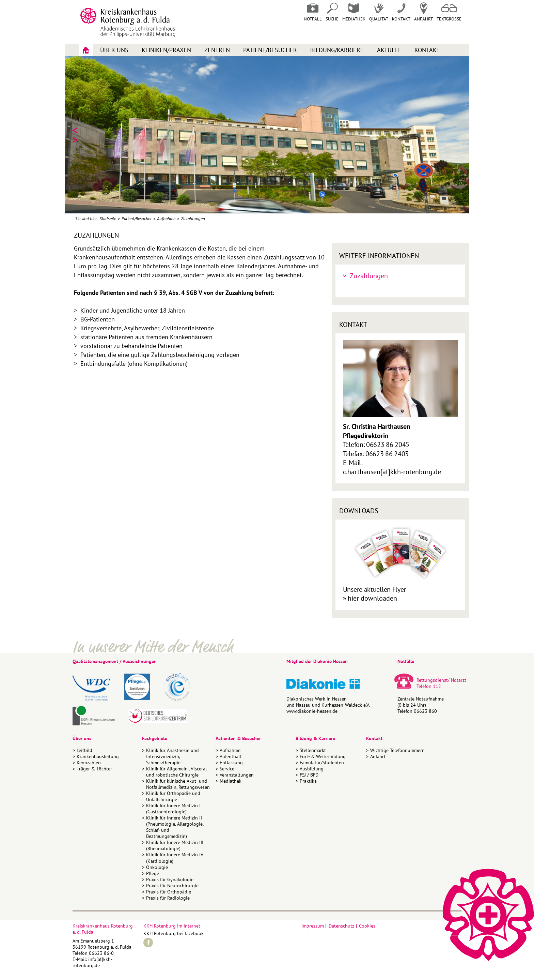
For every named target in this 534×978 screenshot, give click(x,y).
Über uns (114, 50)
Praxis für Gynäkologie (169, 879)
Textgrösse (449, 12)
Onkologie (157, 867)
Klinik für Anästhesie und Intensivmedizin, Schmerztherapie (172, 756)
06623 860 (425, 711)
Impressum (312, 926)
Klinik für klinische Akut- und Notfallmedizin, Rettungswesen (178, 784)
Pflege (152, 873)
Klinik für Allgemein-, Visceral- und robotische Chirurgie (177, 772)
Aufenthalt (230, 756)
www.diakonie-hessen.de (311, 711)
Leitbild (84, 750)
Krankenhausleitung (98, 756)
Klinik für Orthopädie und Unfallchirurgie (173, 796)
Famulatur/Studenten (322, 762)
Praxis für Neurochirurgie (172, 886)
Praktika (308, 781)
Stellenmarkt (313, 750)
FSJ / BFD (309, 775)
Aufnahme (166, 219)
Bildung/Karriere (337, 50)
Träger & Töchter (94, 769)
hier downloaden (372, 598)
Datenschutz (341, 926)
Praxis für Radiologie (168, 898)
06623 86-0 (101, 953)
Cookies (367, 926)
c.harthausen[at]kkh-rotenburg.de (392, 471)
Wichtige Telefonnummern (397, 750)
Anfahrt (423, 12)
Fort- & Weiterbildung (323, 756)
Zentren (217, 50)
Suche (332, 12)
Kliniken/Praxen (166, 50)
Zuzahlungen (193, 219)
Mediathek (353, 12)
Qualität (378, 12)
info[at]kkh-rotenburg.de (92, 962)
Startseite (107, 219)
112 (437, 686)
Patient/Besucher (270, 50)
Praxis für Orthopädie (168, 892)
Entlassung (231, 762)
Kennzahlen (89, 762)
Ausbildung (312, 769)
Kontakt (427, 50)
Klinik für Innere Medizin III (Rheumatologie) (174, 845)
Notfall (313, 12)
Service (227, 769)
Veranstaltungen (237, 775)
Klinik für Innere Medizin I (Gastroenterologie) (173, 808)
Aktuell (389, 50)
